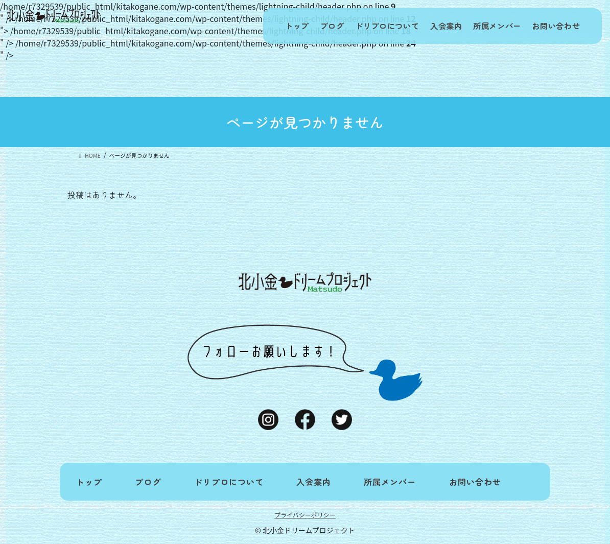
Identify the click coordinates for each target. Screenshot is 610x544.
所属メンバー (490, 26)
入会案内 (434, 26)
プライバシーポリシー (305, 514)
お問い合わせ (554, 26)
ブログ (311, 26)
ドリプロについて (371, 26)
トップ (271, 26)
